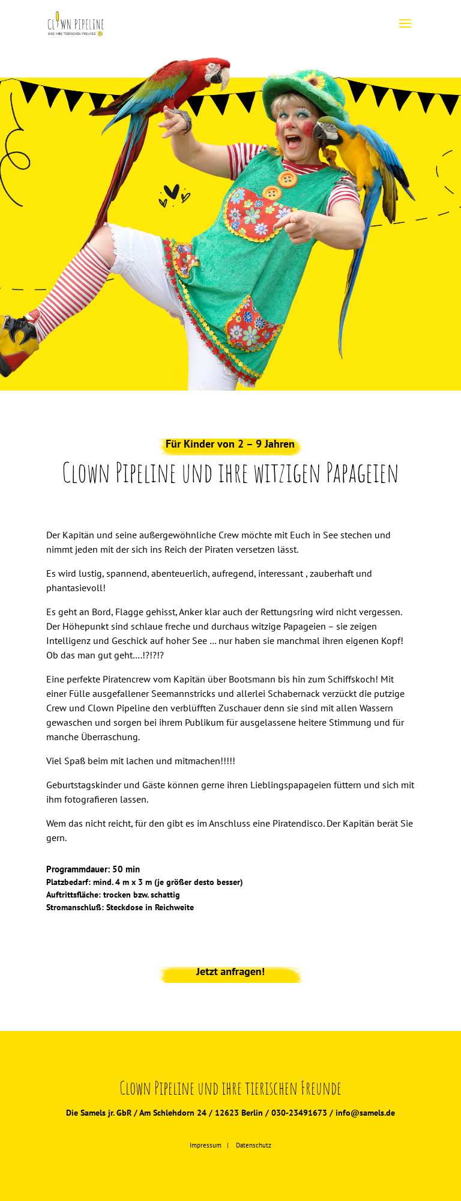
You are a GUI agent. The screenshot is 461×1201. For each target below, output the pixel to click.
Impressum (205, 1145)
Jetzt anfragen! (230, 971)
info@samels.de (365, 1112)
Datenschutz (253, 1145)
